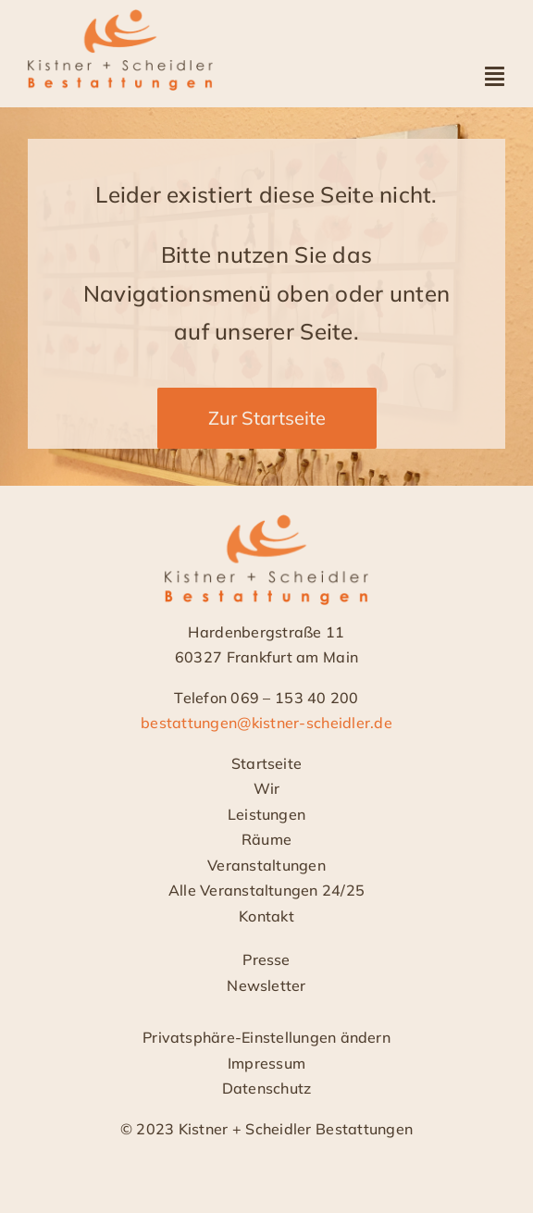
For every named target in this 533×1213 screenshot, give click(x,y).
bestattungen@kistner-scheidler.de (266, 723)
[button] (266, 1039)
